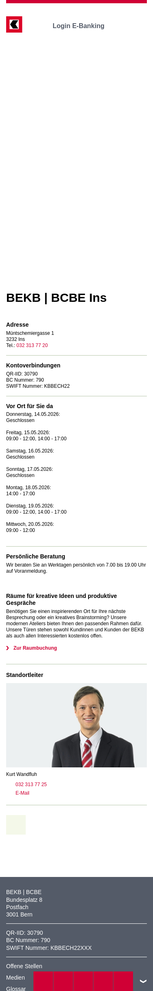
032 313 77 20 (32, 345)
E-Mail (17, 793)
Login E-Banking (84, 25)
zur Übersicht (19, 825)
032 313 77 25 (26, 784)
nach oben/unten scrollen (143, 981)
